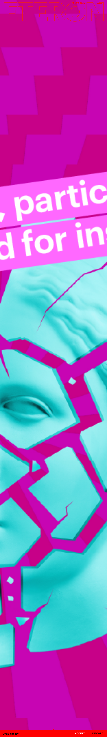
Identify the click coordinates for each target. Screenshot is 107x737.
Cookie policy (10, 733)
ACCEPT (80, 733)
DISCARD (97, 733)
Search (79, 2)
